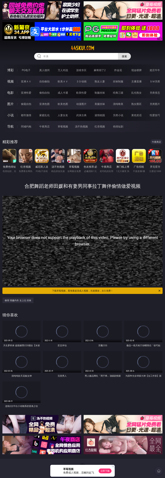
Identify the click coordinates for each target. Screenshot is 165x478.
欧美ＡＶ (63, 81)
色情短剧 (118, 126)
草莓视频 (63, 126)
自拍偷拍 (44, 81)
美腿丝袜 (100, 104)
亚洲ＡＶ (26, 81)
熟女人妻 (100, 81)
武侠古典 (81, 115)
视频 (10, 81)
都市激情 (26, 115)
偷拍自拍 (44, 92)
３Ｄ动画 (81, 81)
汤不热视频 (81, 126)
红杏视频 (100, 126)
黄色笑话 (136, 115)
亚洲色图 (44, 104)
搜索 (124, 56)
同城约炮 (26, 126)
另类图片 (155, 104)
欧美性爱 (81, 92)
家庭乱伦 (44, 115)
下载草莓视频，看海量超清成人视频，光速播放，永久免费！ (106, 291)
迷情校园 (100, 115)
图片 (10, 104)
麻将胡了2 (100, 70)
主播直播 (136, 81)
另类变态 (155, 92)
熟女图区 (136, 104)
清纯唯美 (118, 104)
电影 (10, 92)
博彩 (10, 70)
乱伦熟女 (136, 92)
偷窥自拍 (26, 104)
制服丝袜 (100, 92)
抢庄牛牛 (155, 70)
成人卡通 (63, 92)
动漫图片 (81, 104)
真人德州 (44, 70)
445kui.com (82, 48)
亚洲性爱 (26, 92)
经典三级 (118, 92)
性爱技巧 (155, 115)
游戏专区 (81, 70)
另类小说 (118, 115)
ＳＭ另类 (155, 81)
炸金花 (118, 70)
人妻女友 (63, 115)
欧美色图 (63, 104)
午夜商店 (44, 126)
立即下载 (105, 470)
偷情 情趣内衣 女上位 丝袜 (18, 300)
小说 (10, 115)
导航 (10, 126)
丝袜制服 (118, 81)
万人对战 (63, 70)
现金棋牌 (136, 70)
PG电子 (26, 70)
